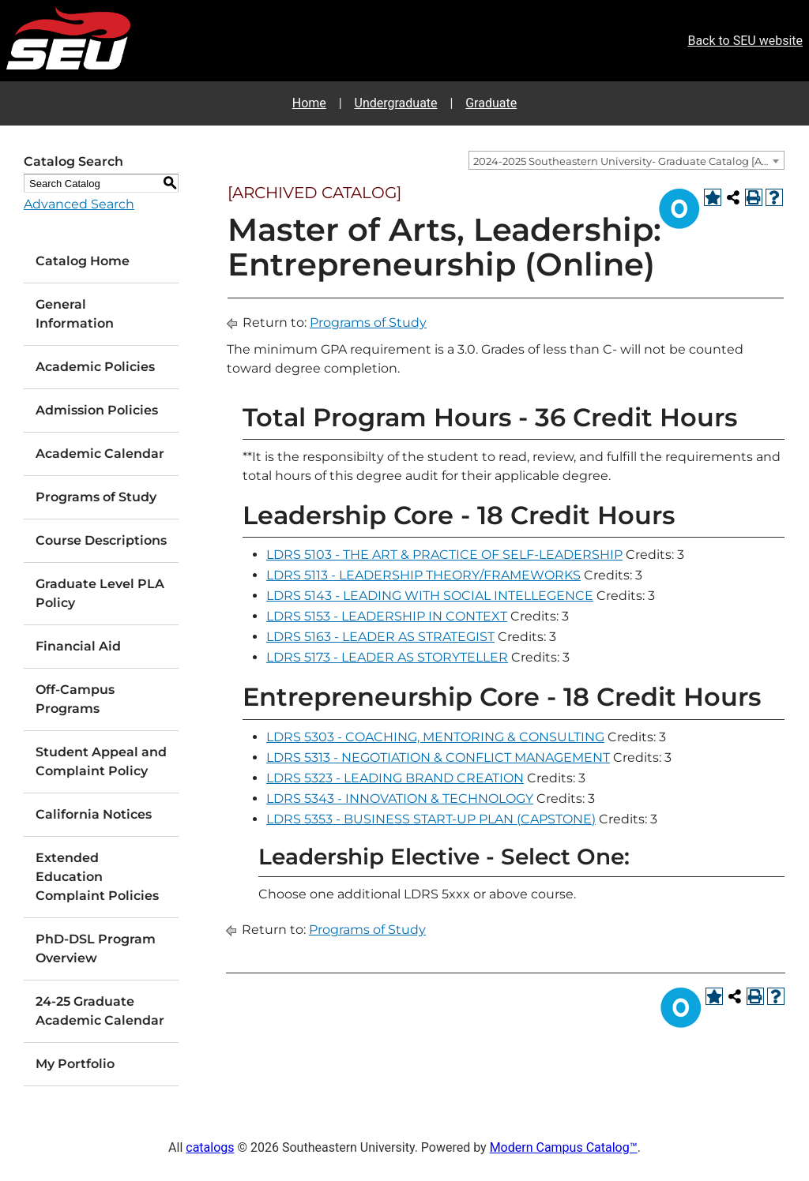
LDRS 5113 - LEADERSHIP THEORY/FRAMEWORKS (423, 575)
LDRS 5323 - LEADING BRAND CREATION (395, 777)
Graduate (491, 103)
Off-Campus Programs (75, 699)
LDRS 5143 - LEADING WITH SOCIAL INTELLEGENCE (429, 595)
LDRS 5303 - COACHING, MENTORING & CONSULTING (435, 736)
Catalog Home (83, 260)
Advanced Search (79, 204)
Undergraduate (396, 103)
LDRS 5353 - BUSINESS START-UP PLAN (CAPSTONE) (431, 819)
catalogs (210, 1147)
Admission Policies (97, 410)
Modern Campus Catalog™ (564, 1147)
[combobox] (626, 160)
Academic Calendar (100, 453)
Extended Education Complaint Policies (97, 876)
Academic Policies (95, 366)
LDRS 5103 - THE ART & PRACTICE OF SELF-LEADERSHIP (444, 554)
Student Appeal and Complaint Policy (101, 761)
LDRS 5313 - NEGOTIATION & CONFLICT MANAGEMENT (438, 757)
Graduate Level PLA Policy (100, 593)
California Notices (94, 814)
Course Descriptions (101, 540)
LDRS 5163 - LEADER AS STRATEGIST (380, 636)
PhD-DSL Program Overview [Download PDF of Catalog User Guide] (96, 948)
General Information (75, 314)
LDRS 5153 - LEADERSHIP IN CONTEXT (386, 616)
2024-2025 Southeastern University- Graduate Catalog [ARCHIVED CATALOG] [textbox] (628, 161)
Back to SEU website (745, 40)
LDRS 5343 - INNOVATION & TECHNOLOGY (399, 798)
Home (309, 103)
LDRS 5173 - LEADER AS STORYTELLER (387, 657)
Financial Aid (78, 646)
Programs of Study (96, 496)
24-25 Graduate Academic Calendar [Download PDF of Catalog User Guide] (100, 1011)
